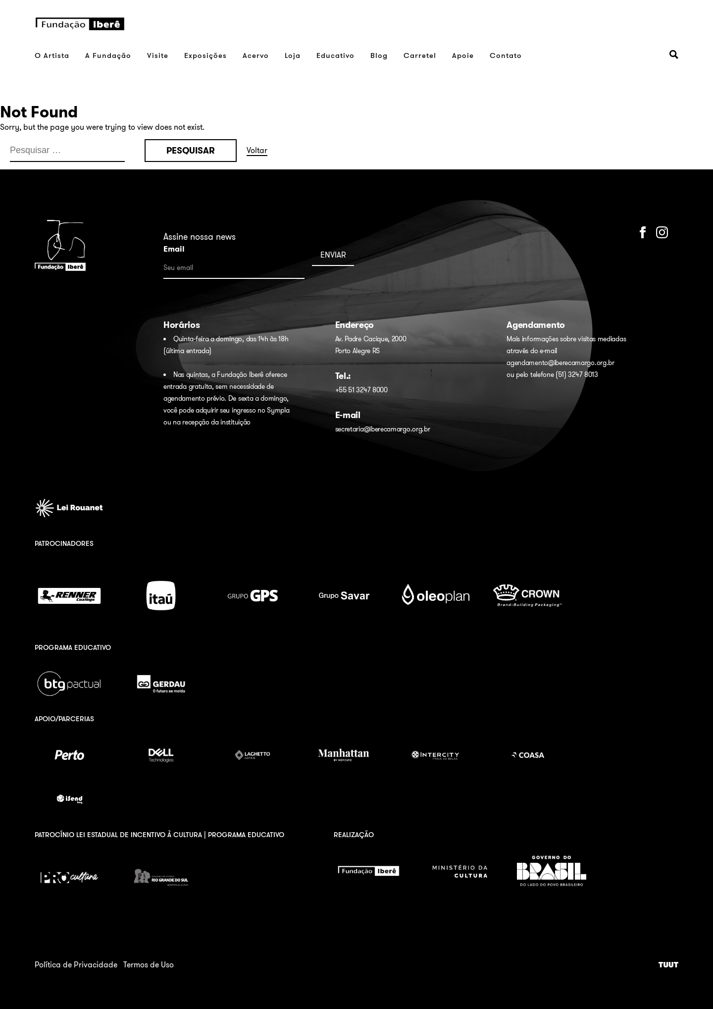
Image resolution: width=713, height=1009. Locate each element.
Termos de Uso (148, 964)
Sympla (278, 410)
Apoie (463, 55)
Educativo (335, 55)
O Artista (52, 55)
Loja (293, 55)
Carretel (420, 55)
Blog (379, 55)
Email (174, 249)
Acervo (256, 55)
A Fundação (108, 55)
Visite (157, 55)
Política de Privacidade (76, 964)
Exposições (205, 55)
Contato (506, 55)
